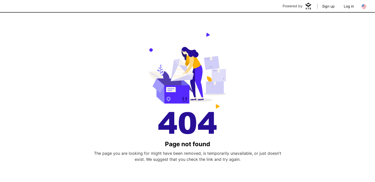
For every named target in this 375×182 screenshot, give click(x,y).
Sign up (328, 6)
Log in (349, 6)
